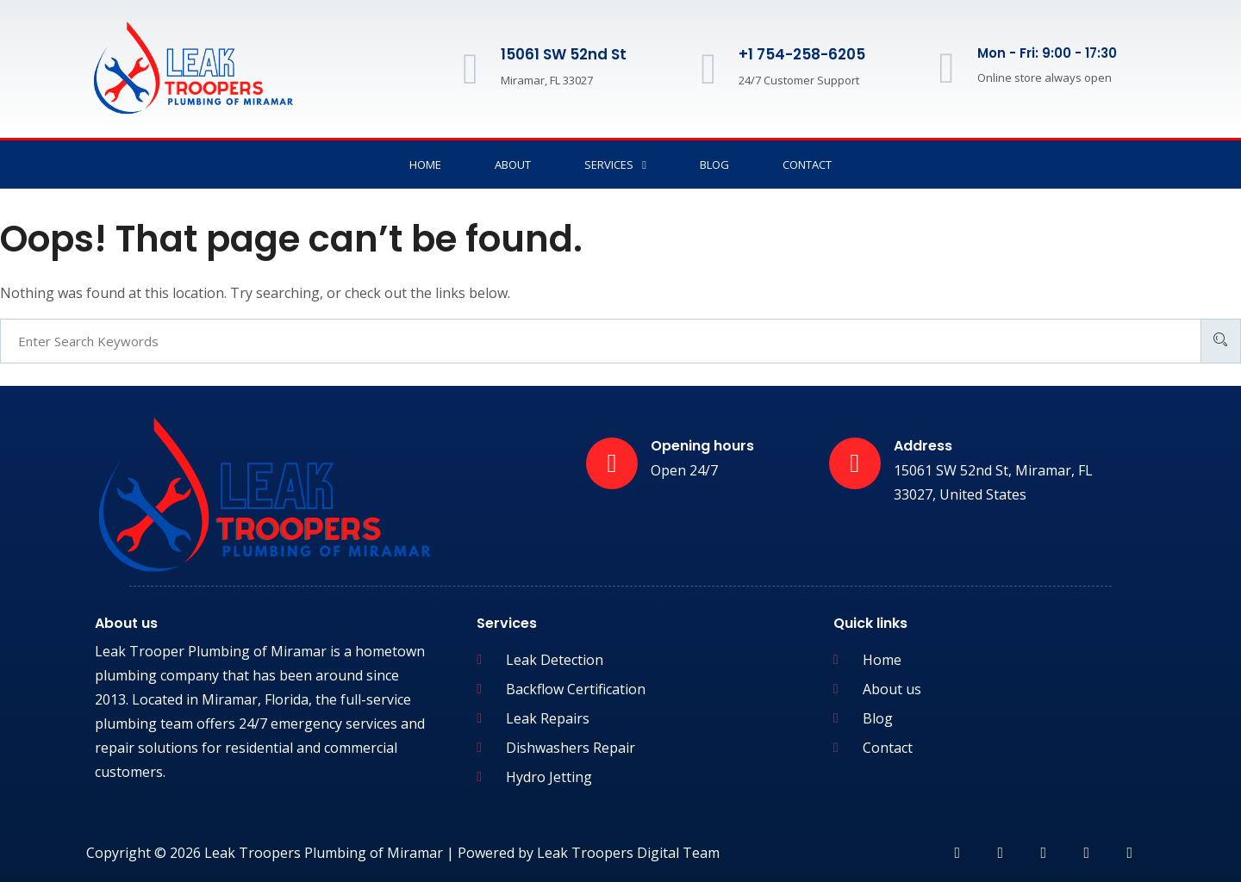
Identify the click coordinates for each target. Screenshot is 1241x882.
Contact (807, 164)
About (513, 164)
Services (615, 165)
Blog (714, 164)
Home (425, 164)
